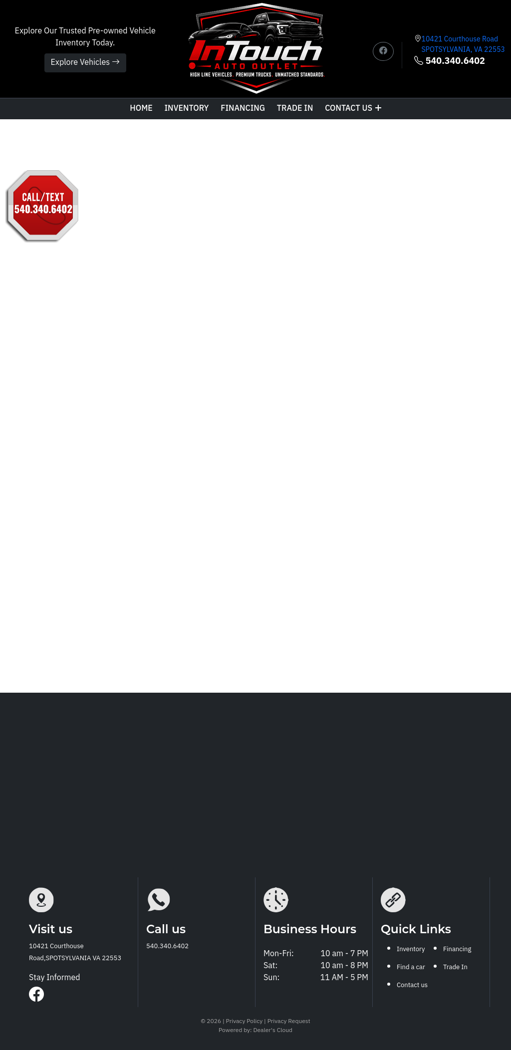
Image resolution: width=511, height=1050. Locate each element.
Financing (243, 108)
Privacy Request (288, 1021)
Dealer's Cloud (272, 1030)
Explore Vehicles (85, 62)
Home (141, 108)
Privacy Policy (245, 1021)
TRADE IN (295, 108)
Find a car (411, 967)
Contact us (353, 108)
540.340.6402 (449, 61)
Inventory (186, 108)
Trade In (455, 967)
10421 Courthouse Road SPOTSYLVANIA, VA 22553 (463, 44)
